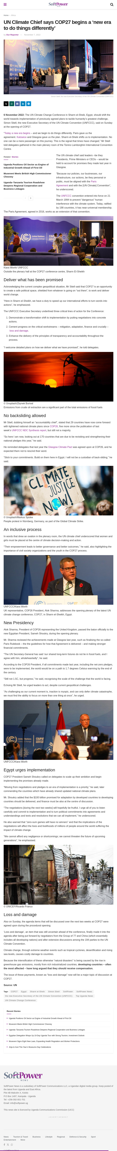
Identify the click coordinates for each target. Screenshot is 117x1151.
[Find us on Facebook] (4, 1144)
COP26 (54, 426)
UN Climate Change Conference (20, 1000)
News (6, 1137)
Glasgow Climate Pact (60, 447)
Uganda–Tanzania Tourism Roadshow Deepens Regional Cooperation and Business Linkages (24, 185)
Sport (93, 1137)
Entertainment (10, 1140)
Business (37, 1137)
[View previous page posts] (25, 198)
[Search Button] (111, 4)
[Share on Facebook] (17, 103)
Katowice (22, 137)
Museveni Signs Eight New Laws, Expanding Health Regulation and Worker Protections (44, 1041)
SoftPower (68, 992)
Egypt (24, 992)
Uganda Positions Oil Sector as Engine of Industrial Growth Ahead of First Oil (40, 1018)
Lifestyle (48, 1137)
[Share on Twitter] (6, 103)
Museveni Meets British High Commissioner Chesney (30, 1024)
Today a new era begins (17, 133)
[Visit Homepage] (58, 4)
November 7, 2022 (32, 35)
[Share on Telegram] (28, 103)
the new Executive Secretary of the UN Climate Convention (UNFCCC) (38, 996)
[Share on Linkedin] (23, 103)
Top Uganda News (84, 996)
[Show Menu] (5, 4)
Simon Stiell (54, 992)
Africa (13, 15)
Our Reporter (12, 35)
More (23, 1140)
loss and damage (19, 330)
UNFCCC (66, 196)
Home (6, 15)
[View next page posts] (30, 198)
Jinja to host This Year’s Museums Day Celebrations (30, 1047)
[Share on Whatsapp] (11, 103)
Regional (61, 1137)
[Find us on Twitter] (8, 1144)
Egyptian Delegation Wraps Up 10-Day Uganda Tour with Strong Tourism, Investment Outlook (46, 1036)
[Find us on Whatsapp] (12, 1144)
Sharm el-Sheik (37, 992)
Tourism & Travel (20, 1137)
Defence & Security (77, 1137)
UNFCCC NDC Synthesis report (29, 430)
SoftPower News (84, 992)
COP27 (14, 992)
